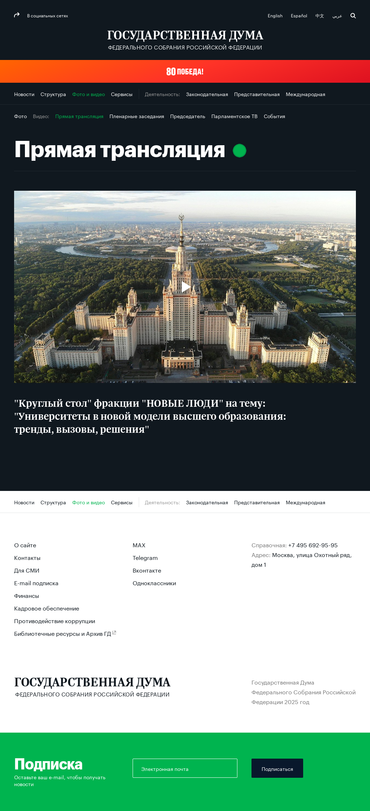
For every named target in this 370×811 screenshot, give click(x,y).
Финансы (26, 594)
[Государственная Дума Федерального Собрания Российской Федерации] (185, 40)
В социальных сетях (47, 15)
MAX (139, 544)
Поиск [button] (353, 15)
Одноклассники (154, 582)
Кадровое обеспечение (46, 607)
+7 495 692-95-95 (313, 544)
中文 (320, 15)
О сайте (25, 544)
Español (299, 15)
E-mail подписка (36, 582)
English (276, 15)
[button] (185, 71)
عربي (337, 15)
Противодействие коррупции (54, 620)
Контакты (27, 556)
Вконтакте (147, 569)
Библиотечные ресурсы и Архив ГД (62, 632)
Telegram (145, 556)
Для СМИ (26, 569)
